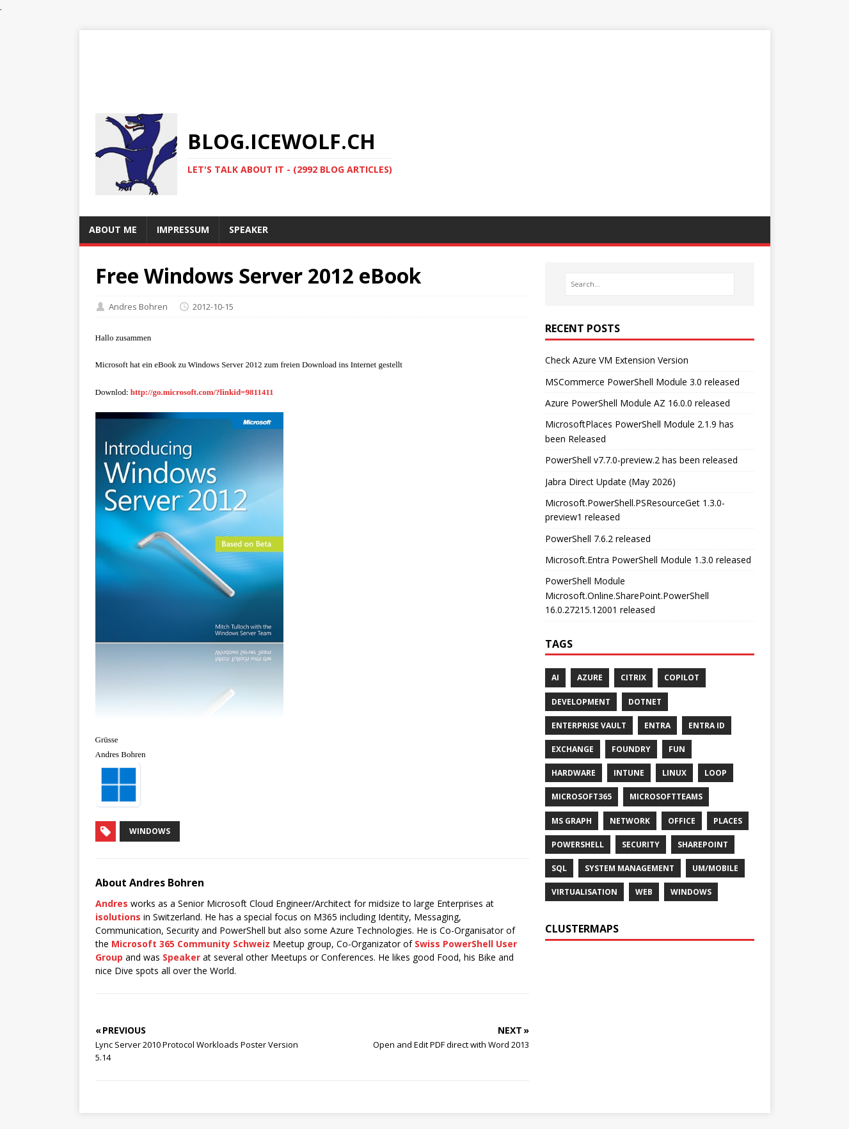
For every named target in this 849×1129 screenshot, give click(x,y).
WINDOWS (690, 891)
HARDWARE (573, 772)
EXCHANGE (572, 749)
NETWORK (630, 820)
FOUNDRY (631, 749)
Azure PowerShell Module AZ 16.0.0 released (637, 403)
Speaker (181, 957)
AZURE (590, 677)
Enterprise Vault (588, 725)
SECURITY (641, 844)
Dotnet (645, 701)
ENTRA (657, 725)
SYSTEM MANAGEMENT (629, 868)
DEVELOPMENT (580, 701)
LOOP (715, 772)
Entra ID (706, 725)
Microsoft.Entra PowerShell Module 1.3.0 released (648, 560)
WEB (644, 891)
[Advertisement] (425, 59)
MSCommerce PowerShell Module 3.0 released (642, 382)
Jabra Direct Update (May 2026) (610, 482)
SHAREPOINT (703, 844)
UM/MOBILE (715, 868)
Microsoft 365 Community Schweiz (190, 944)
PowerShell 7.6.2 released (598, 538)
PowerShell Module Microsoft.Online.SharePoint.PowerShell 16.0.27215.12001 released (627, 595)
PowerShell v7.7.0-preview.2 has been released (641, 460)
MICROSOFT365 (581, 796)
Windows (149, 831)
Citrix (633, 677)
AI (555, 677)
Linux (674, 772)
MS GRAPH (571, 820)
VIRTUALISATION (584, 891)
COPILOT (681, 677)
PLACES (727, 820)
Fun (677, 749)
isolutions (118, 917)
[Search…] (649, 284)
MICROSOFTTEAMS (666, 796)
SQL (559, 868)
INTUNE (629, 772)
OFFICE (681, 820)
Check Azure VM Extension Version (616, 360)
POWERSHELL (577, 844)
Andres (111, 903)
